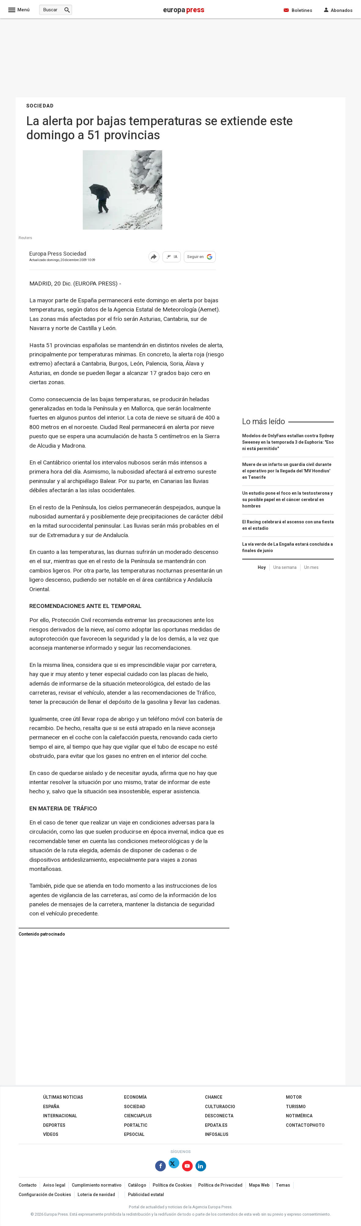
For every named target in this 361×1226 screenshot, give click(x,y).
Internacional (60, 1116)
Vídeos (50, 1134)
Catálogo (137, 1185)
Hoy (262, 567)
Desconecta (219, 1116)
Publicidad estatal (146, 1194)
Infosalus (216, 1134)
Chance (213, 1097)
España (51, 1107)
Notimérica (299, 1116)
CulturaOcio (220, 1107)
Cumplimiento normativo (97, 1185)
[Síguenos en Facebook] (160, 1167)
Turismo (296, 1107)
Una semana (285, 567)
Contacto (28, 1185)
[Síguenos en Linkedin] (201, 1167)
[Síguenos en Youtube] (187, 1167)
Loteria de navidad (96, 1194)
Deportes (54, 1125)
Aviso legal (54, 1185)
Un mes (311, 567)
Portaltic (136, 1125)
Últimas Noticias (63, 1097)
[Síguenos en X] (174, 1167)
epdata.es (216, 1125)
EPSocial (134, 1134)
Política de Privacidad (220, 1185)
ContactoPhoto (305, 1125)
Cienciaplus (138, 1116)
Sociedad (134, 1107)
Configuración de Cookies (45, 1194)
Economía (135, 1097)
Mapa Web (259, 1185)
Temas (283, 1185)
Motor (294, 1097)
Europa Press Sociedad (57, 254)
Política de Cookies (172, 1185)
